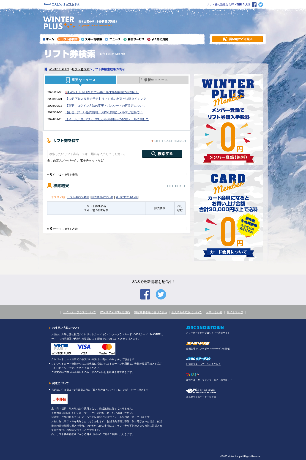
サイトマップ (235, 312)
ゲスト (70, 4)
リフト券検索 (81, 69)
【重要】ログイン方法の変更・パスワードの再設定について (105, 105)
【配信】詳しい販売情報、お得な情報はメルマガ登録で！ (104, 112)
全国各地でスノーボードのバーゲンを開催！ (209, 348)
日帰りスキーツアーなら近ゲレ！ (203, 364)
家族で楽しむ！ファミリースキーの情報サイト (210, 380)
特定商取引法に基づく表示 (150, 312)
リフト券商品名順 (78, 197)
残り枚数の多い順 (127, 197)
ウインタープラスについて (79, 312)
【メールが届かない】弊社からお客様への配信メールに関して (107, 119)
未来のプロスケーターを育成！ (202, 397)
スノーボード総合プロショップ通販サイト (208, 333)
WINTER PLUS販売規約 (115, 312)
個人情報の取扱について (186, 312)
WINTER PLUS (59, 69)
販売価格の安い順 (102, 197)
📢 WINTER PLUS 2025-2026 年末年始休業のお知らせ (102, 92)
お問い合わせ (214, 312)
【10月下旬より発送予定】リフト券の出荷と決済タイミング (105, 99)
